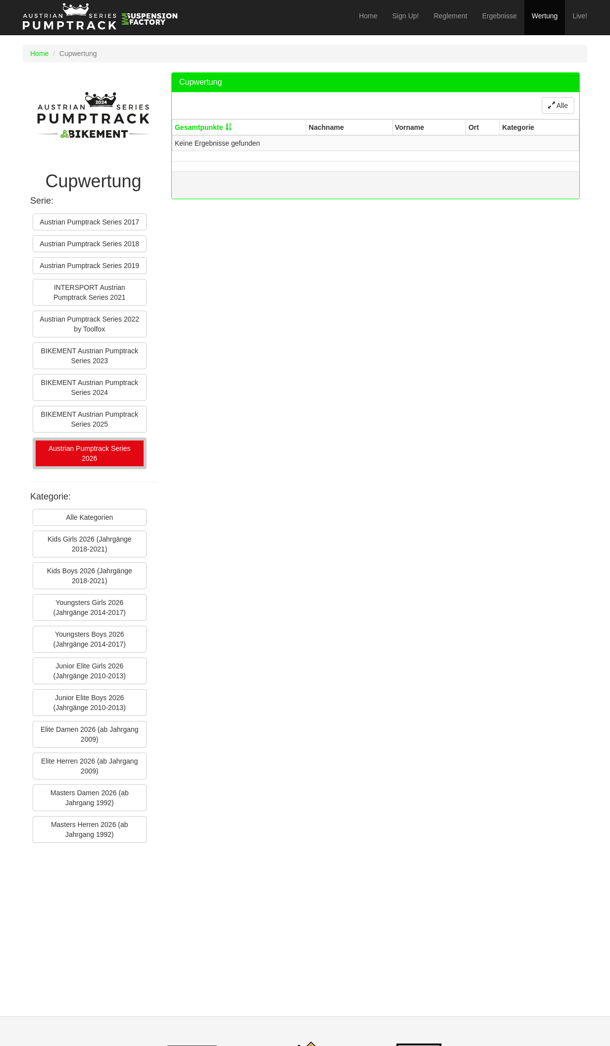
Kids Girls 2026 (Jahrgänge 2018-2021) (90, 544)
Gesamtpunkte (199, 127)
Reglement (450, 16)
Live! (579, 16)
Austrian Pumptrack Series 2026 (90, 453)
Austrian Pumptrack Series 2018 (89, 244)
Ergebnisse (499, 16)
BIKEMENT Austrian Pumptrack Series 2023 (89, 356)
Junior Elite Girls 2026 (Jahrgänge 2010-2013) (89, 671)
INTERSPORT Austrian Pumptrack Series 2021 (89, 292)
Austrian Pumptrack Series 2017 (89, 222)
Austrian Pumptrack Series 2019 (89, 266)
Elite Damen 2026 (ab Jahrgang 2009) (90, 734)
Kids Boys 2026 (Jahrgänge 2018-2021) (89, 576)
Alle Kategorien (89, 517)
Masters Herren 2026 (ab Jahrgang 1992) (89, 829)
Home (368, 16)
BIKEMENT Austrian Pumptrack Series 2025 (89, 419)
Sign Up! (405, 16)
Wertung (545, 16)
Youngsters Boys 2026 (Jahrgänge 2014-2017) (89, 639)
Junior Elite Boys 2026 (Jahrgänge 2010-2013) (89, 703)
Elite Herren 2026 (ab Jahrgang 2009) (89, 766)
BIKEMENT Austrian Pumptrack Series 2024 (89, 387)
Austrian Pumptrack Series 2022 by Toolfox (89, 324)
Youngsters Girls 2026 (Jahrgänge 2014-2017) (89, 607)
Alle (558, 106)
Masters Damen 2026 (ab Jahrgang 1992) (90, 798)
